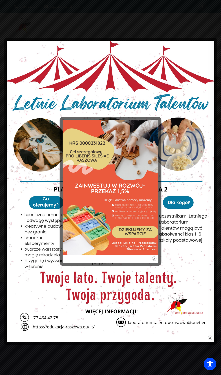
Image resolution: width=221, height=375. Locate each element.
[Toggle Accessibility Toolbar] (210, 364)
